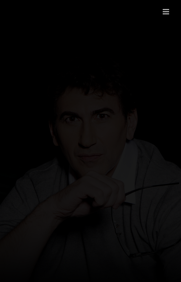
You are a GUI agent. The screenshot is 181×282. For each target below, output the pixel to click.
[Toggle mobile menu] (166, 11)
